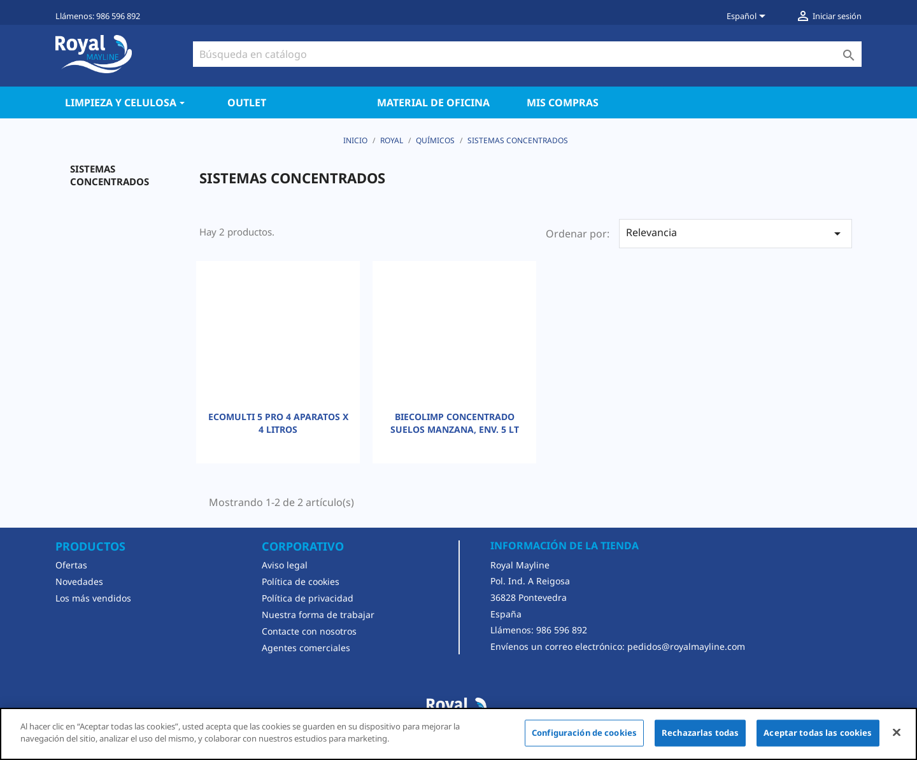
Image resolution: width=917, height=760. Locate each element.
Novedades (79, 581)
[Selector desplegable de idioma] (748, 17)
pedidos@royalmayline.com (686, 646)
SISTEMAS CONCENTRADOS (109, 175)
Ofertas (71, 565)
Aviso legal (285, 565)
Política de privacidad (307, 598)
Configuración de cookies (584, 732)
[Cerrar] (897, 732)
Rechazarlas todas (700, 732)
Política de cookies (300, 581)
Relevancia (735, 233)
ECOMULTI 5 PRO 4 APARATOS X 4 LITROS (278, 423)
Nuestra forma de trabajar (318, 615)
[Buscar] (527, 54)
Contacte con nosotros (309, 631)
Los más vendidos (93, 598)
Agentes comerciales (306, 648)
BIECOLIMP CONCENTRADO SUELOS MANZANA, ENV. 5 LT (454, 423)
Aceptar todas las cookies (818, 732)
